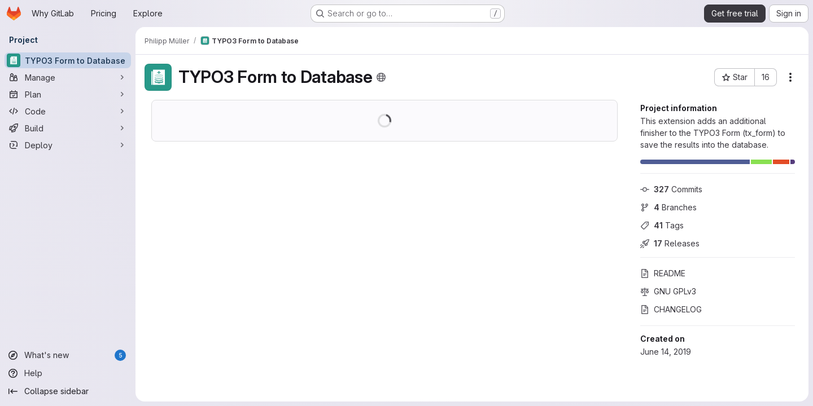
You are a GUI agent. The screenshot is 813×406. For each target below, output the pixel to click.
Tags (662, 225)
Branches (668, 207)
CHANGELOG (671, 309)
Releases (670, 243)
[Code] (68, 111)
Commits (671, 189)
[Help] (68, 373)
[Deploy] (68, 145)
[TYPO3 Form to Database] (68, 60)
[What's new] (68, 355)
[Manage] (68, 77)
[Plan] (68, 94)
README (662, 273)
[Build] (68, 128)
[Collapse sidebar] (68, 391)
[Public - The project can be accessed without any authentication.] (381, 77)
